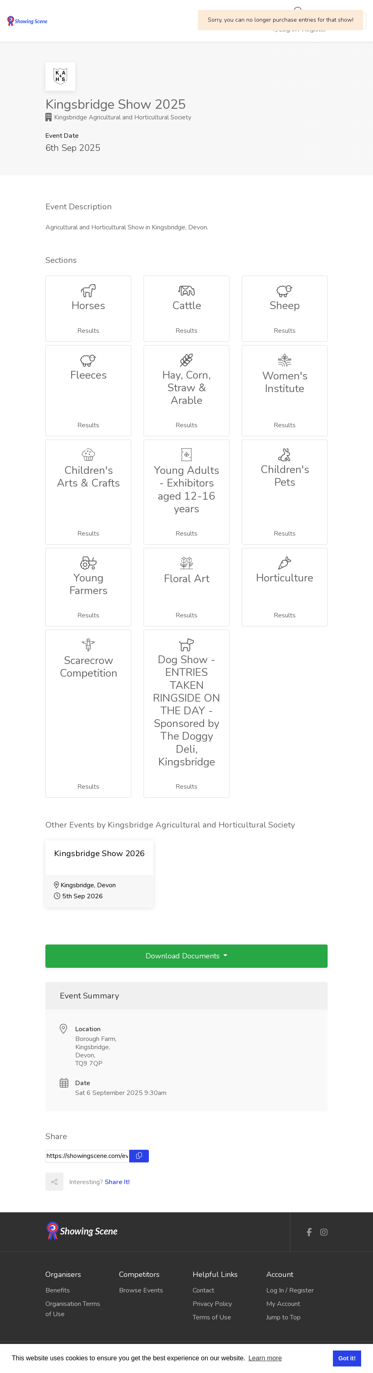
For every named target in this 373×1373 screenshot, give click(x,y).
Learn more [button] (265, 1358)
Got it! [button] (346, 1358)
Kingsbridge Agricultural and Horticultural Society (118, 117)
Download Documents (184, 956)
